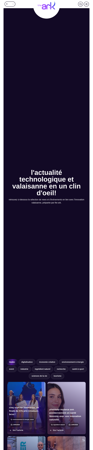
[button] (10, 4)
